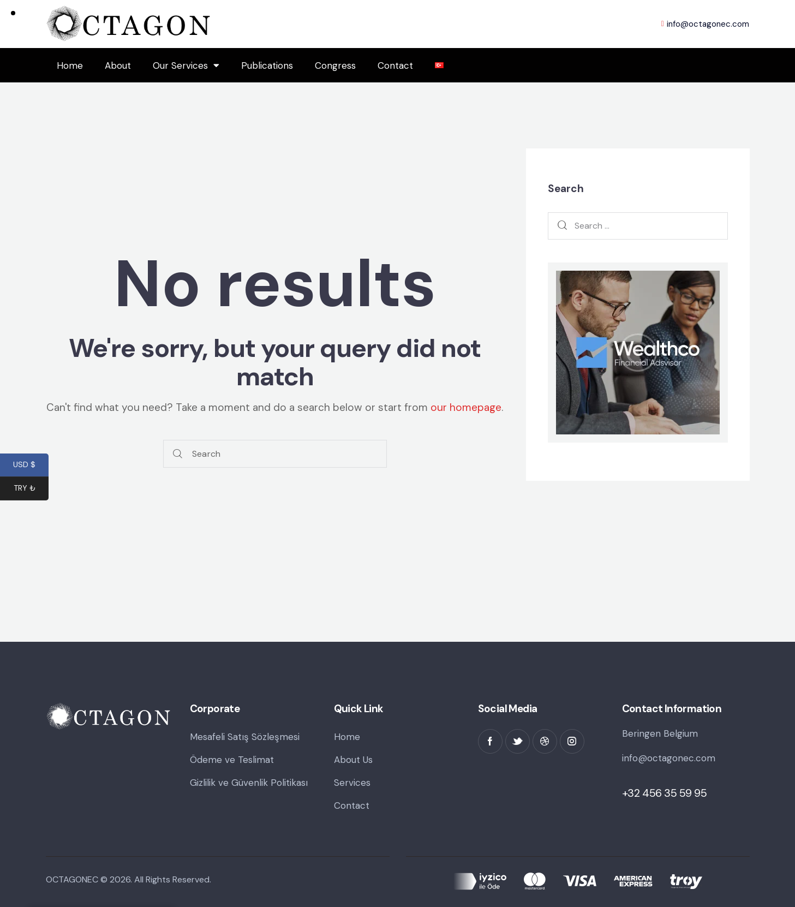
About (118, 65)
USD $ (31, 466)
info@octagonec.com (668, 758)
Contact (395, 65)
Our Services (186, 65)
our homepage (466, 407)
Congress (335, 65)
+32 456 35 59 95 (664, 793)
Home (70, 65)
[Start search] (177, 454)
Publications (267, 65)
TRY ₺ (31, 489)
